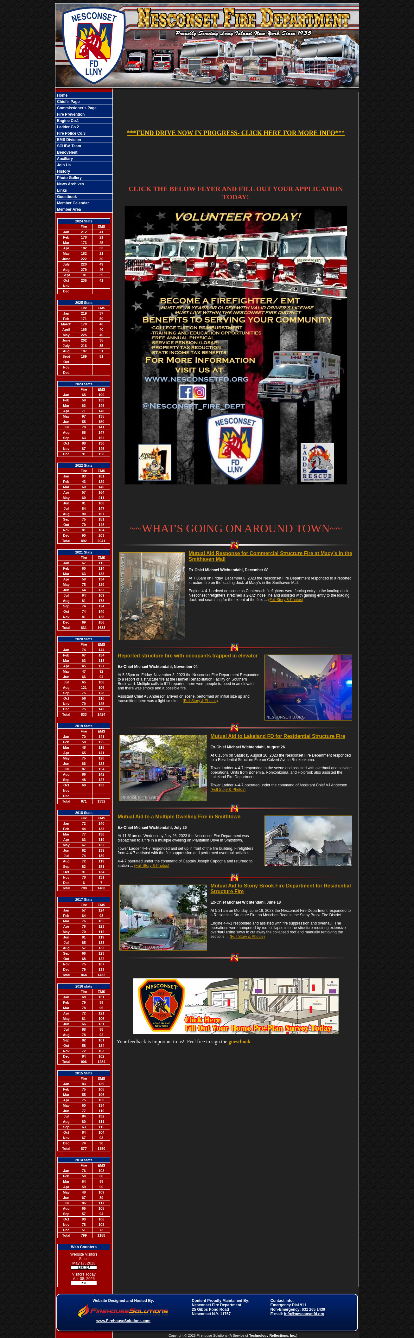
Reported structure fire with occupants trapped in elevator (188, 655)
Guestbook (66, 197)
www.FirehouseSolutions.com (123, 1321)
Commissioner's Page (76, 108)
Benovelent (67, 152)
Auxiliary (64, 159)
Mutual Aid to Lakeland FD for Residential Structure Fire (278, 736)
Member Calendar (72, 203)
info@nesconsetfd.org (304, 1314)
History (63, 171)
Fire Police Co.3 (71, 133)
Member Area (68, 209)
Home (62, 95)
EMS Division (68, 140)
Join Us (63, 165)
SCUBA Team (68, 146)
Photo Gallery (69, 178)
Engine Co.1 (67, 120)
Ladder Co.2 (67, 127)
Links (61, 190)
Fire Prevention (70, 114)
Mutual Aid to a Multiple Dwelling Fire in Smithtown (179, 816)
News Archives (70, 184)
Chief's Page (68, 101)
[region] (83, 152)
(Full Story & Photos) (285, 600)
